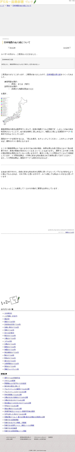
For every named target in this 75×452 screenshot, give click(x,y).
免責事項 (50, 437)
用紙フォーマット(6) (11, 369)
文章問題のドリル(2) (11, 363)
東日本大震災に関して (12, 386)
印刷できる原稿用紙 (11, 420)
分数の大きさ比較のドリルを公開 (16, 397)
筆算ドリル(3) (9, 330)
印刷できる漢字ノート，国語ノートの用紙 (19, 425)
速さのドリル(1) (10, 361)
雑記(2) (6, 319)
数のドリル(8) (9, 355)
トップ (2, 5)
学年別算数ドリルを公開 (13, 394)
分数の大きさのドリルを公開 (14, 400)
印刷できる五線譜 (10, 428)
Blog (73, 0)
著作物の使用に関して (25, 437)
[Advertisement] (37, 21)
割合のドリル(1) (10, 358)
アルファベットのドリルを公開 (15, 392)
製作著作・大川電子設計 (40, 439)
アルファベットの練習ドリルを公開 (16, 389)
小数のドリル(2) (10, 338)
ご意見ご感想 (9, 439)
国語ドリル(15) (9, 321)
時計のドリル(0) (10, 335)
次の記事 (67, 48)
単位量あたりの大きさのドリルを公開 (17, 403)
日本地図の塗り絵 (54, 74)
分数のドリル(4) (10, 344)
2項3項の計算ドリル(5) (12, 324)
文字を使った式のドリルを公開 (15, 414)
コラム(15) (8, 341)
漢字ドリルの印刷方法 (12, 378)
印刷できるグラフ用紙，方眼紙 (15, 422)
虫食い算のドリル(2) (11, 327)
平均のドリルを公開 (11, 406)
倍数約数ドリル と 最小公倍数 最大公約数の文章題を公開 (24, 417)
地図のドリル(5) (69, 232)
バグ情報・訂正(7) (10, 316)
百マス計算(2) (9, 333)
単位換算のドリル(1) (11, 352)
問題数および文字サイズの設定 (15, 383)
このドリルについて (11, 437)
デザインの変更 (9, 380)
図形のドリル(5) (10, 347)
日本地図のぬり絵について (21, 5)
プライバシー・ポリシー (40, 437)
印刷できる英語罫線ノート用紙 (15, 431)
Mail (70, 0)
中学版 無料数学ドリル (25, 439)
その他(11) (8, 313)
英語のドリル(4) (10, 366)
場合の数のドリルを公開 (13, 408)
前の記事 (11, 48)
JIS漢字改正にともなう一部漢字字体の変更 (19, 411)
